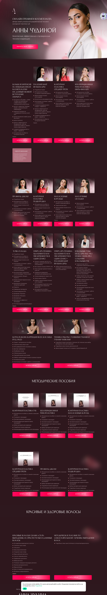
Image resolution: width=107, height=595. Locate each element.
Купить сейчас (22, 140)
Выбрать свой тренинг (25, 46)
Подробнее (38, 586)
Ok (25, 588)
